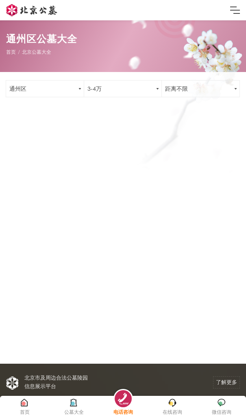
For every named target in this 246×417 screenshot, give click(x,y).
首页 (11, 51)
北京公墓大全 (36, 51)
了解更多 (226, 382)
